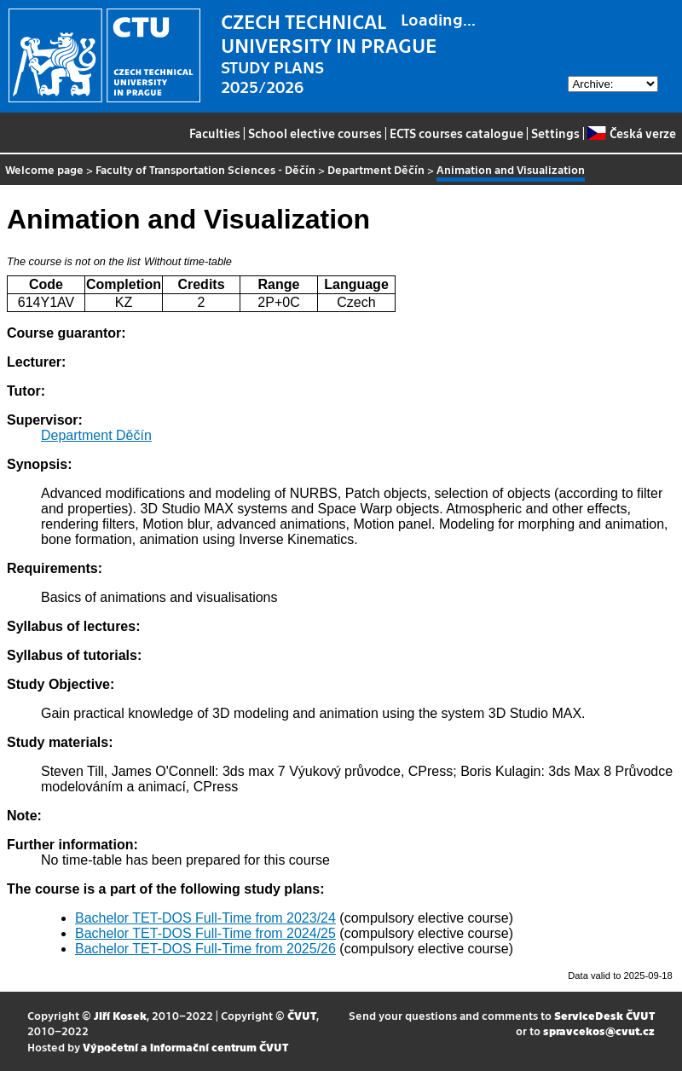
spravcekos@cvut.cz (599, 1030)
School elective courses (315, 133)
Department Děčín (376, 169)
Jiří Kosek (120, 1015)
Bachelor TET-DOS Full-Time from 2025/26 (205, 948)
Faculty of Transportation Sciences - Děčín (205, 169)
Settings (555, 133)
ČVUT (301, 1015)
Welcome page (44, 169)
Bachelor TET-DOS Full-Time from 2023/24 (205, 918)
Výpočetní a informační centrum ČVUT (185, 1046)
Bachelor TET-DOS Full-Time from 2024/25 (205, 933)
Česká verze (631, 133)
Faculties (214, 133)
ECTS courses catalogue (456, 133)
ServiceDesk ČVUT (604, 1015)
